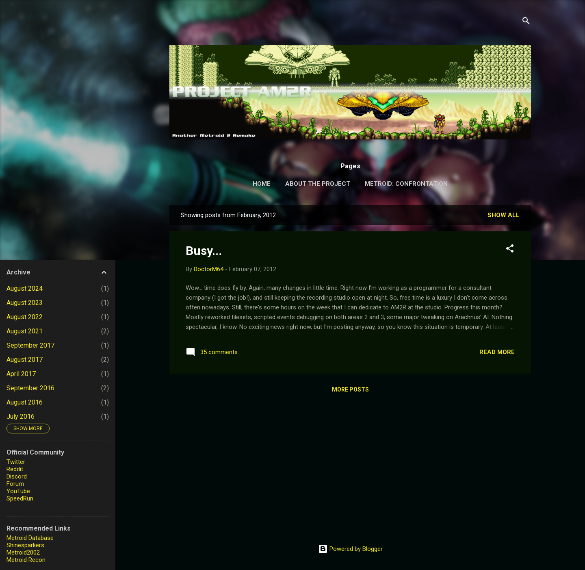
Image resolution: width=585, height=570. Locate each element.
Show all (504, 215)
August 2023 (24, 303)
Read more (497, 352)
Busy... (204, 251)
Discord (16, 476)
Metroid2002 (23, 552)
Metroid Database (30, 538)
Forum (15, 483)
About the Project (317, 183)
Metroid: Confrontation (406, 183)
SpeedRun (19, 498)
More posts (350, 389)
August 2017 (24, 359)
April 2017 (21, 374)
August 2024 (24, 288)
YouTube (18, 491)
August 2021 (24, 331)
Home (262, 183)
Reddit (14, 469)
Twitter (15, 462)
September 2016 (30, 388)
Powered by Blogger (350, 549)
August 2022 (24, 317)
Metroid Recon (26, 559)
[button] (510, 250)
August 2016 (24, 402)
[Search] (526, 22)
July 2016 (20, 416)
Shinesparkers (25, 545)
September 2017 (30, 345)
